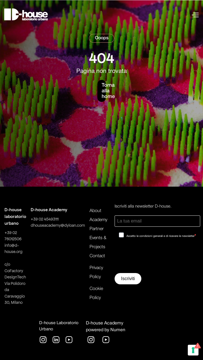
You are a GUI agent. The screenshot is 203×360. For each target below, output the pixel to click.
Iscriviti (128, 278)
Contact (97, 256)
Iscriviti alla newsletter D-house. (143, 206)
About (95, 211)
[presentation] (157, 257)
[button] (161, 14)
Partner (97, 229)
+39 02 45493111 (45, 219)
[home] (26, 14)
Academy (98, 220)
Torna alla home (104, 91)
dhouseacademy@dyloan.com (58, 225)
